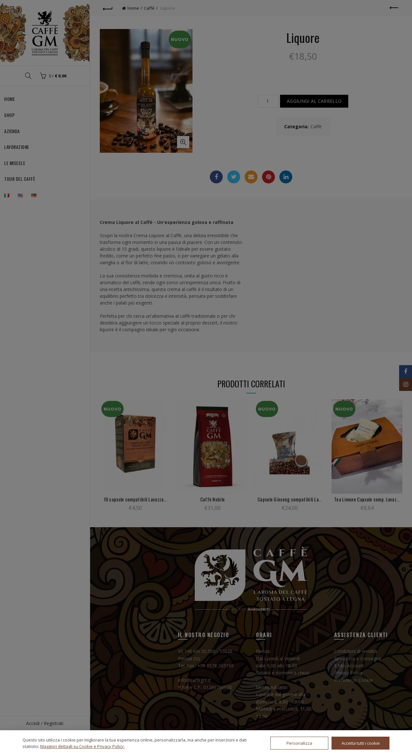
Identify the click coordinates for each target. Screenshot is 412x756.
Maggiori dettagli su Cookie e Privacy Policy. (82, 746)
